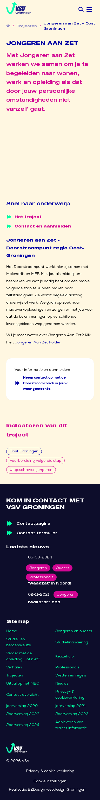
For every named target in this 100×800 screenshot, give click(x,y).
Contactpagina (33, 523)
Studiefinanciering (71, 642)
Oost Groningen (24, 451)
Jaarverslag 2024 (22, 724)
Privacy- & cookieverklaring (69, 694)
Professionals (67, 667)
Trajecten (27, 26)
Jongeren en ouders (73, 631)
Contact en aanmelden (38, 226)
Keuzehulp (64, 656)
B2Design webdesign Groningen (56, 789)
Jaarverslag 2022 (22, 713)
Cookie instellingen (50, 781)
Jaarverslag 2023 (72, 713)
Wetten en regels (70, 675)
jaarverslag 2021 (70, 705)
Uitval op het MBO (22, 683)
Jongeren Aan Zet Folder (38, 342)
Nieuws (61, 683)
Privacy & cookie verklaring (50, 770)
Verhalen (14, 667)
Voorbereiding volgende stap (35, 460)
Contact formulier (37, 533)
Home (11, 631)
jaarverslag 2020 (22, 705)
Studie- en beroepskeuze (18, 642)
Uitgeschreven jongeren (31, 469)
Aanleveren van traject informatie (71, 724)
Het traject (24, 216)
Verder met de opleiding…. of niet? (23, 656)
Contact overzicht (22, 694)
